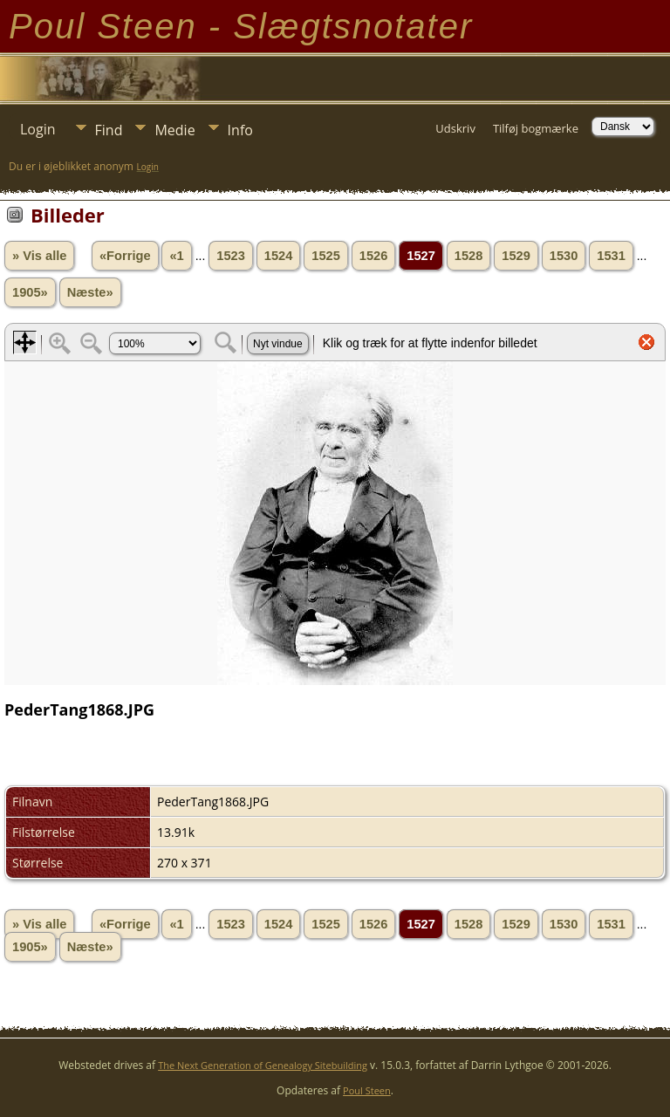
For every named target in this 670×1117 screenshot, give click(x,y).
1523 (230, 256)
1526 (373, 256)
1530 (564, 256)
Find (109, 130)
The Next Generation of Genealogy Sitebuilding (262, 1065)
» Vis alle (39, 256)
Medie (174, 130)
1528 (469, 256)
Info (240, 130)
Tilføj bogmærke (535, 128)
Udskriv (455, 128)
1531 (611, 256)
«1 (176, 256)
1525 (325, 256)
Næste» (90, 292)
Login (38, 129)
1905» (30, 292)
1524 (278, 256)
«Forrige (125, 256)
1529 (516, 256)
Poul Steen (367, 1090)
